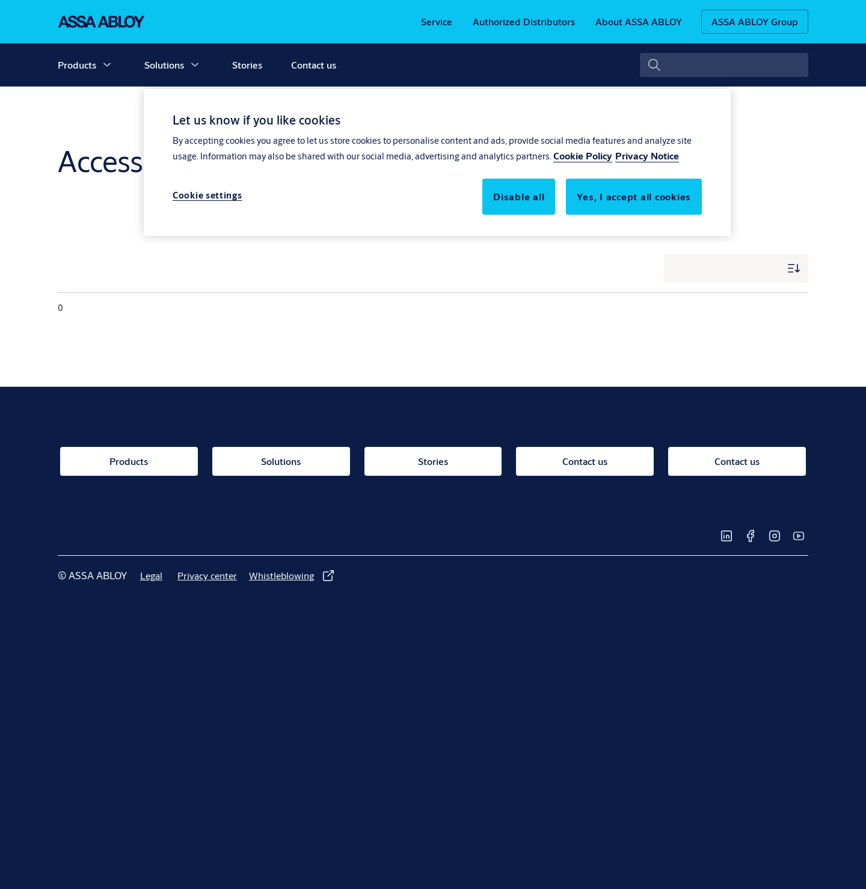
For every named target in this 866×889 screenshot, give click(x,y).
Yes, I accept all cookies (634, 196)
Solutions (164, 64)
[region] (437, 162)
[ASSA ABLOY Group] (754, 22)
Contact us (313, 64)
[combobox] (724, 65)
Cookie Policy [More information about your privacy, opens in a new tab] (582, 155)
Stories (247, 64)
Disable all (518, 196)
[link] (436, 21)
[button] (107, 65)
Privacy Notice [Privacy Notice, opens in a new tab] (647, 155)
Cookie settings (207, 195)
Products (77, 64)
